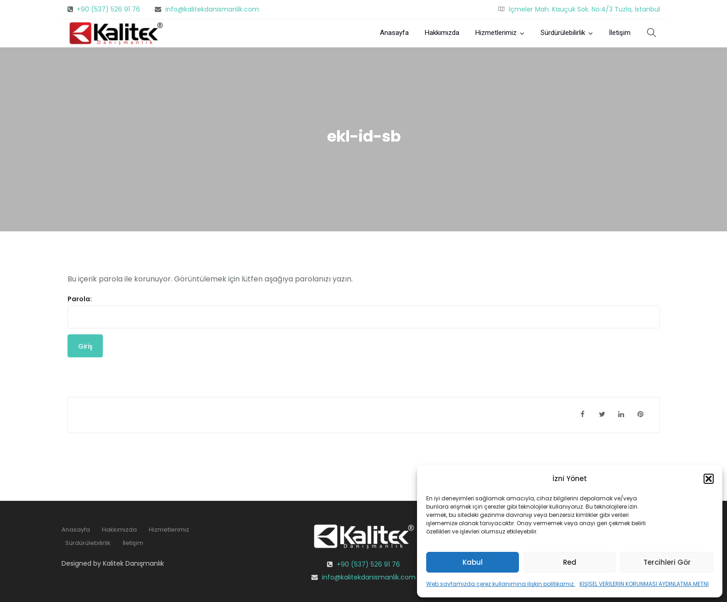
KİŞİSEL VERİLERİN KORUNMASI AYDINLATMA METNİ (644, 584)
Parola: (364, 311)
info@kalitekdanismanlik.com (212, 9)
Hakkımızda (442, 33)
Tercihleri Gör (667, 562)
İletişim (620, 33)
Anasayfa (394, 33)
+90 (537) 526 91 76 (108, 9)
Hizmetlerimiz (496, 33)
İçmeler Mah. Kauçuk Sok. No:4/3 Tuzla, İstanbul (584, 9)
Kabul (472, 562)
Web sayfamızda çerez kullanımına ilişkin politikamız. (500, 584)
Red (569, 562)
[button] (708, 478)
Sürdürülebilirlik (563, 33)
